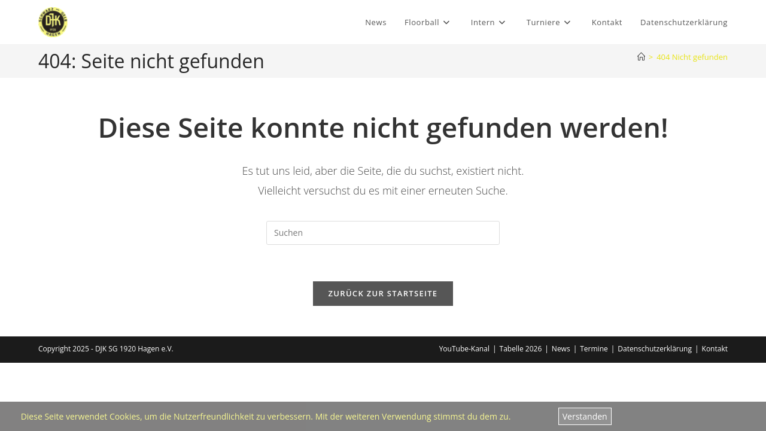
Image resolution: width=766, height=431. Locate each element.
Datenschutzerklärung (655, 349)
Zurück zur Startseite (383, 293)
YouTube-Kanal (464, 349)
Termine (594, 349)
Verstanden (585, 416)
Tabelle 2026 (521, 349)
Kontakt (715, 349)
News (561, 349)
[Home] (641, 56)
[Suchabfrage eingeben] (383, 233)
